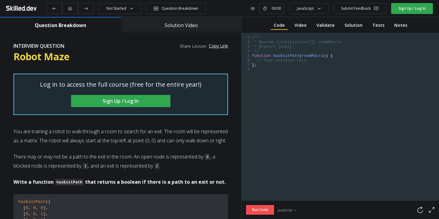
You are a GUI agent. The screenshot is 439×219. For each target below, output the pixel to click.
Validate (325, 25)
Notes (400, 25)
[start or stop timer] (271, 8)
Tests (378, 25)
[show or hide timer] (252, 8)
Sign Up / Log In (412, 8)
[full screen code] (432, 210)
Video (300, 25)
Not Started (120, 8)
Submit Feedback (360, 8)
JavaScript (309, 8)
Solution (353, 25)
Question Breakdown (60, 25)
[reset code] (400, 210)
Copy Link (218, 46)
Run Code (260, 209)
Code (279, 25)
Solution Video (181, 25)
